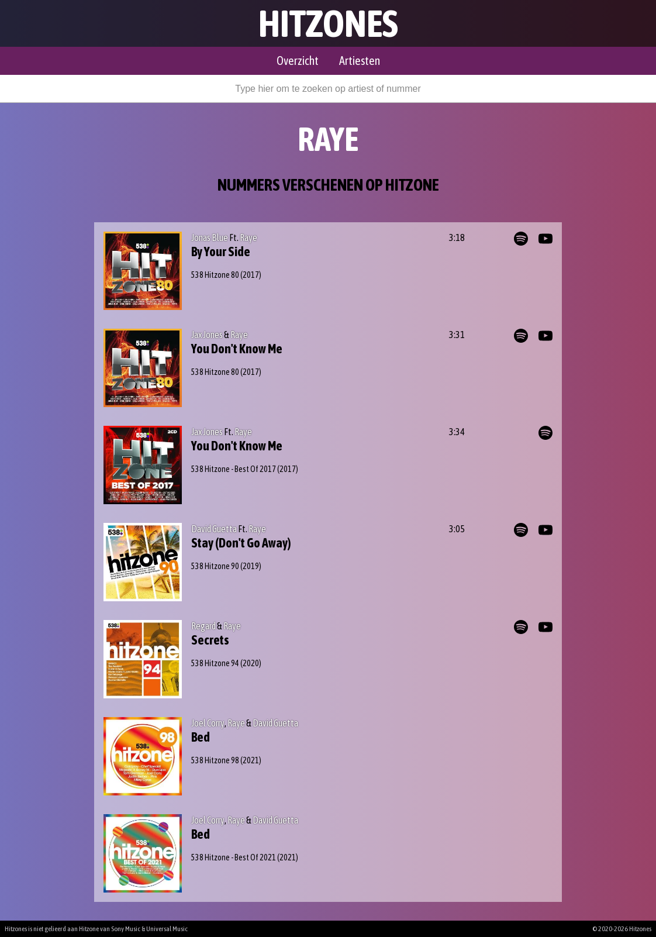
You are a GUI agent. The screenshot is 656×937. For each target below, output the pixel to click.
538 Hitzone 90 (215, 566)
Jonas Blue (209, 237)
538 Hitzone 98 (215, 760)
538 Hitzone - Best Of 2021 (233, 857)
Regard (203, 626)
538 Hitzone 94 (215, 663)
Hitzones (328, 23)
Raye (248, 237)
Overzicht (298, 60)
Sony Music (125, 929)
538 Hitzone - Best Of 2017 (233, 469)
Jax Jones (207, 334)
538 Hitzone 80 (215, 275)
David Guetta (214, 528)
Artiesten (359, 60)
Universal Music (167, 929)
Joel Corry (208, 723)
